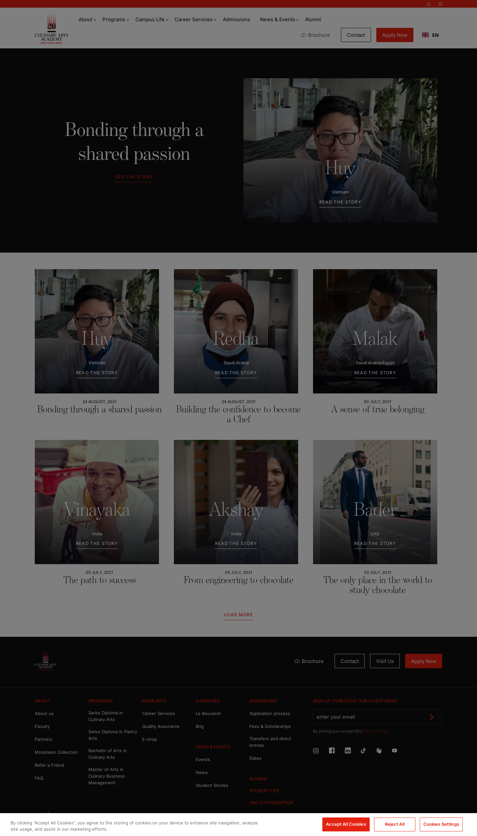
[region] (238, 824)
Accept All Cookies (346, 824)
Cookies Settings (441, 824)
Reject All (394, 824)
